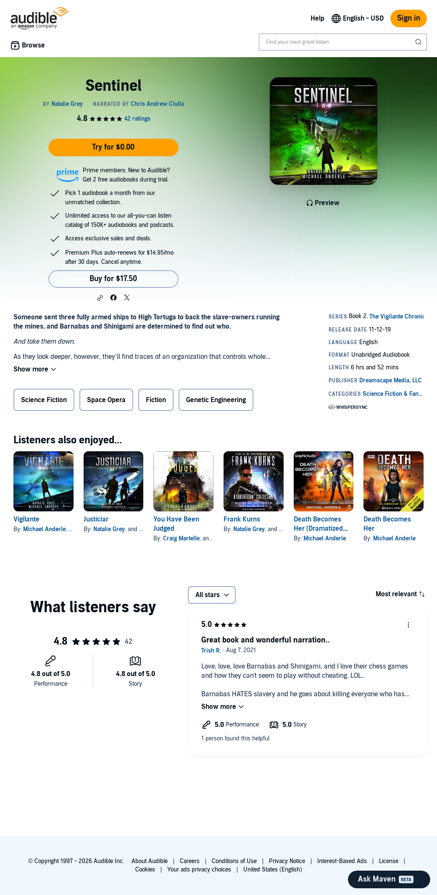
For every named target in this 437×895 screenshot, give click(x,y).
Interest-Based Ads (342, 861)
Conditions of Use (234, 861)
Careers (190, 861)
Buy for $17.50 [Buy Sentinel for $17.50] (113, 278)
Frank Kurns (242, 519)
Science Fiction (44, 400)
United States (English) (272, 869)
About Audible (150, 861)
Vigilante (26, 519)
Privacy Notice (287, 861)
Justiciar (96, 519)
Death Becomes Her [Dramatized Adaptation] (318, 528)
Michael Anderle (44, 529)
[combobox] (343, 42)
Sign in (408, 18)
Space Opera (106, 400)
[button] (100, 298)
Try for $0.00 (113, 147)
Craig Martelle (181, 538)
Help (317, 18)
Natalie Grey (109, 529)
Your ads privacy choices (199, 869)
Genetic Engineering (216, 400)
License (388, 861)
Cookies (145, 869)
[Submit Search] (419, 42)
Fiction (156, 400)
